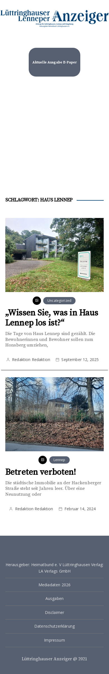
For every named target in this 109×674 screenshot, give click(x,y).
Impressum (54, 640)
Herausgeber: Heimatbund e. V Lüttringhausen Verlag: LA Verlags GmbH (55, 567)
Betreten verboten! (40, 472)
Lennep (60, 459)
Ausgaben (54, 598)
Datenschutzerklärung (54, 626)
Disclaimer (54, 612)
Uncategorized (59, 300)
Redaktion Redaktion (31, 359)
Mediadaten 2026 (54, 584)
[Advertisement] (54, 134)
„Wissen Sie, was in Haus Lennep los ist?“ (51, 318)
